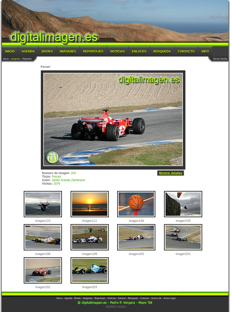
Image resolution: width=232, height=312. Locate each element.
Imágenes (68, 51)
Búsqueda (162, 51)
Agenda (28, 51)
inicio (6, 58)
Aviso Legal (169, 298)
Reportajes (93, 51)
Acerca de (156, 298)
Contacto (186, 51)
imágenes (15, 58)
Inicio (10, 51)
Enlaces (139, 51)
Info (205, 51)
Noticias (117, 51)
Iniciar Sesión (220, 58)
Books (47, 51)
